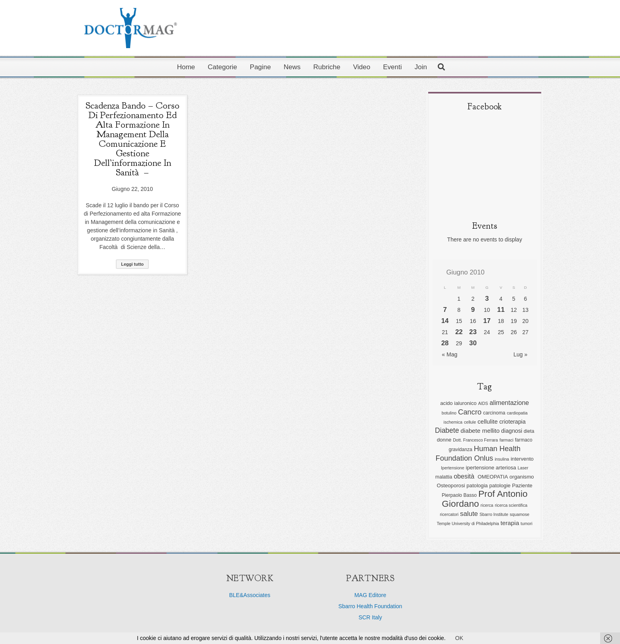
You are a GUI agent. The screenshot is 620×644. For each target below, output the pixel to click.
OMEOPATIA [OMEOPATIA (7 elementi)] (493, 477)
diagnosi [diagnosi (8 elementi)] (511, 431)
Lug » (520, 354)
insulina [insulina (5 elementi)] (502, 459)
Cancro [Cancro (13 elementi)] (470, 412)
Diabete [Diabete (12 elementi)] (447, 430)
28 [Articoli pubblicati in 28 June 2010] (445, 343)
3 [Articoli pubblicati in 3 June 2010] (487, 298)
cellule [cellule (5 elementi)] (470, 422)
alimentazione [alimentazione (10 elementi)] (509, 402)
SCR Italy (370, 617)
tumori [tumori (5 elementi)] (526, 523)
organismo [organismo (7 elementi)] (521, 477)
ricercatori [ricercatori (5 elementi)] (449, 514)
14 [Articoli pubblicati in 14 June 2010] (445, 321)
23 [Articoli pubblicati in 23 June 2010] (473, 332)
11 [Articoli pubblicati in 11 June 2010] (501, 309)
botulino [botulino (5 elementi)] (449, 413)
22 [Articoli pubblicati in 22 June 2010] (459, 332)
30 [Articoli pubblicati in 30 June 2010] (473, 343)
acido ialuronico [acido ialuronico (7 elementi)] (458, 403)
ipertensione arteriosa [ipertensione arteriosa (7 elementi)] (491, 468)
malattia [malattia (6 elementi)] (443, 477)
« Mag (449, 354)
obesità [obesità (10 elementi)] (465, 476)
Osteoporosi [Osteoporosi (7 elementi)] (451, 485)
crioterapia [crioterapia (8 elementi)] (512, 421)
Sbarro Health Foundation (370, 606)
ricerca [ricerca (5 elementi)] (487, 505)
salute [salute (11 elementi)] (469, 514)
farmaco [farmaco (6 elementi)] (523, 440)
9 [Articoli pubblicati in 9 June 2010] (473, 309)
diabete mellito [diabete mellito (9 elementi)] (479, 430)
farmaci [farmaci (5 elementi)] (506, 440)
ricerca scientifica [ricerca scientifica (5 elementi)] (511, 505)
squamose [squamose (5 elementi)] (519, 514)
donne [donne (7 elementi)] (444, 440)
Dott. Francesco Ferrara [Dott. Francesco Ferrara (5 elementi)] (475, 440)
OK (459, 638)
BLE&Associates (250, 595)
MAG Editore (370, 595)
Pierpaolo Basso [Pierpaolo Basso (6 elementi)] (459, 495)
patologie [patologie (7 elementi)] (500, 485)
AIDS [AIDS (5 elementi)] (483, 403)
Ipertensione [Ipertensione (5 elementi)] (452, 467)
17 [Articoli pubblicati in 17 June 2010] (487, 321)
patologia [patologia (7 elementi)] (476, 485)
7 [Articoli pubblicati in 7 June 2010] (444, 309)
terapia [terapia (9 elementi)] (510, 522)
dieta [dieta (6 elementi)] (529, 431)
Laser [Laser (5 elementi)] (523, 467)
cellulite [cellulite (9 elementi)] (488, 421)
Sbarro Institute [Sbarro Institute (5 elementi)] (494, 514)
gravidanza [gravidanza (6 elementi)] (460, 449)
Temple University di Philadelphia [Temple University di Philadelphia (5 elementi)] (468, 523)
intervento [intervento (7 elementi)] (522, 459)
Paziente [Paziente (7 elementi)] (522, 485)
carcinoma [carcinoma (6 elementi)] (494, 413)
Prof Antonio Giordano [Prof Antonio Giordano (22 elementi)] (484, 498)
